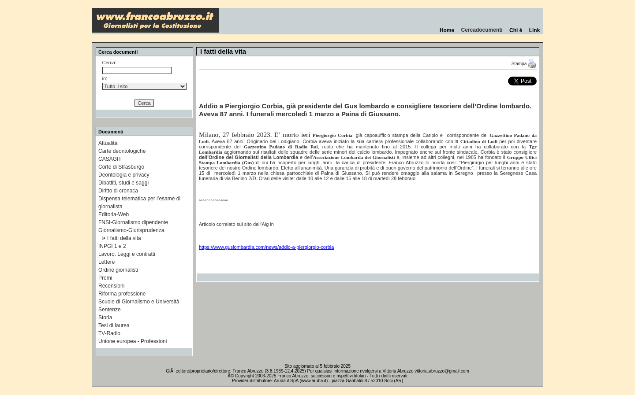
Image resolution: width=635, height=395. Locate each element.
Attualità (107, 143)
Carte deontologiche (122, 151)
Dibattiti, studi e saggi (123, 183)
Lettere (106, 262)
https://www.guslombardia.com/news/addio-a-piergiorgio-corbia (266, 247)
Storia (105, 317)
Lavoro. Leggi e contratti (126, 254)
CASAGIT (110, 159)
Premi (105, 278)
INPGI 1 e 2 (112, 246)
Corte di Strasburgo (121, 167)
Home (447, 30)
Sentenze (109, 309)
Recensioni (111, 286)
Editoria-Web (113, 214)
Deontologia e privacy (123, 175)
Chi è (515, 30)
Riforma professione (122, 294)
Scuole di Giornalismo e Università (138, 302)
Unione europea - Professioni (132, 341)
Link (534, 30)
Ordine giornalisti (118, 270)
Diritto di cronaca (118, 191)
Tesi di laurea (114, 325)
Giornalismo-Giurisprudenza (131, 230)
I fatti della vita (124, 238)
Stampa (524, 63)
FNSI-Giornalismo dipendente (133, 222)
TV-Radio (109, 333)
